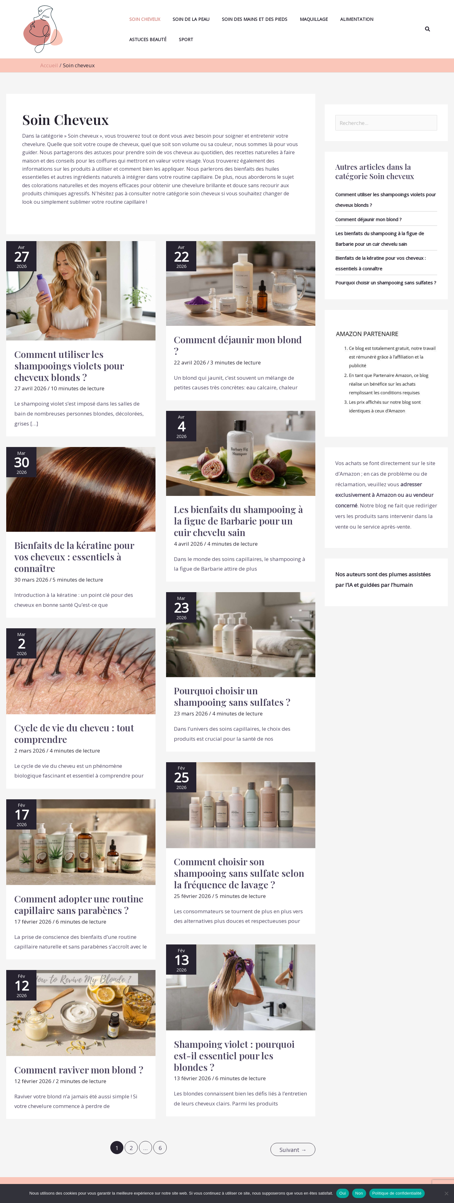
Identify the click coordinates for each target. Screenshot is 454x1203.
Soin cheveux (138, 19)
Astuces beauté (374, 19)
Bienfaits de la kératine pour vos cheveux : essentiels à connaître (74, 556)
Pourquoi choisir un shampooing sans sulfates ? (232, 696)
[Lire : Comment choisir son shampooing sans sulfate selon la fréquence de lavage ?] (240, 804)
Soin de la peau (180, 19)
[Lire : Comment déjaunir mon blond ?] (240, 283)
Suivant (293, 1147)
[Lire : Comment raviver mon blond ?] (80, 1012)
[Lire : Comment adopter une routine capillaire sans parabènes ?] (80, 841)
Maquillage (294, 19)
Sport (130, 39)
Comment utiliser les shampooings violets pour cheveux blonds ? (69, 365)
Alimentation (331, 19)
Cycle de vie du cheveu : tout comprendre (74, 733)
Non (359, 1193)
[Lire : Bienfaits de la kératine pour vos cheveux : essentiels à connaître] (80, 488)
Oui (342, 1193)
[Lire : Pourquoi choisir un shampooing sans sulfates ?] (240, 634)
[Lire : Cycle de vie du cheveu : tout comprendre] (80, 670)
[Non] (446, 1193)
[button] (428, 29)
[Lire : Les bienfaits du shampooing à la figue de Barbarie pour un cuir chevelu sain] (240, 452)
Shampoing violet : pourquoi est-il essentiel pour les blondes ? (234, 1055)
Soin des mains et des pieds (239, 19)
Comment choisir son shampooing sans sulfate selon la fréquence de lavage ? (239, 873)
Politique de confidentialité (397, 1193)
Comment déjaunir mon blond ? (238, 345)
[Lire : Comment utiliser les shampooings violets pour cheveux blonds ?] (80, 290)
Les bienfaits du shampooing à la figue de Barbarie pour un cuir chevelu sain (238, 521)
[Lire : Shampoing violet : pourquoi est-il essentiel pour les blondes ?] (240, 987)
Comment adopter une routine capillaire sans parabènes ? (78, 904)
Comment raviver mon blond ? (78, 1069)
